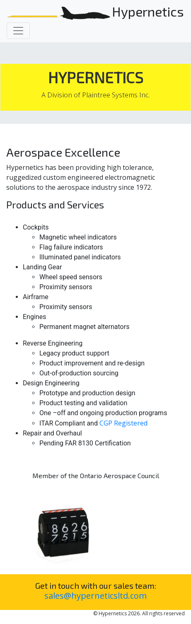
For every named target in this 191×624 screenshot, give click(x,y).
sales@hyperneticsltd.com (95, 595)
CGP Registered (123, 423)
